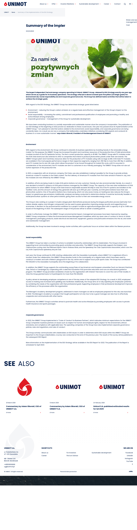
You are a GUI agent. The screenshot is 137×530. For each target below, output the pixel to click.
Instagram (129, 459)
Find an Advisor (72, 456)
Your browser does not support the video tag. (68, 481)
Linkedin (130, 456)
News (13, 12)
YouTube (129, 462)
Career (44, 456)
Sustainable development (101, 453)
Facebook (129, 453)
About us (45, 453)
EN (131, 4)
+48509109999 (9, 465)
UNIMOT (6, 12)
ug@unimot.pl (9, 467)
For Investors (71, 453)
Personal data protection (68, 472)
